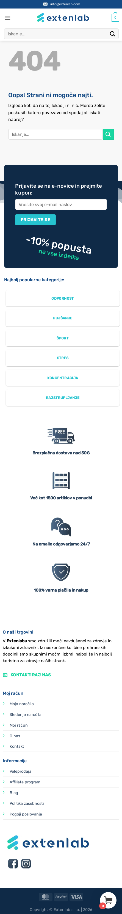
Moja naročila (22, 704)
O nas (15, 736)
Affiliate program (25, 782)
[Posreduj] (112, 33)
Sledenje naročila (25, 714)
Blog (14, 793)
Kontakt (17, 746)
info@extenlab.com (65, 4)
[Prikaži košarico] (115, 18)
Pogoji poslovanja (26, 814)
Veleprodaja (20, 771)
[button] (7, 17)
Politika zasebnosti (27, 803)
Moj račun (19, 725)
